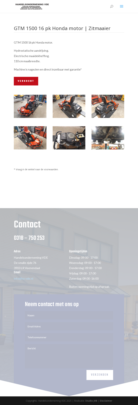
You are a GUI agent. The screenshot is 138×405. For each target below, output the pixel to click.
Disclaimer (106, 400)
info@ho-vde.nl (23, 282)
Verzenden (100, 378)
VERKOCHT (26, 81)
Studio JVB (91, 400)
